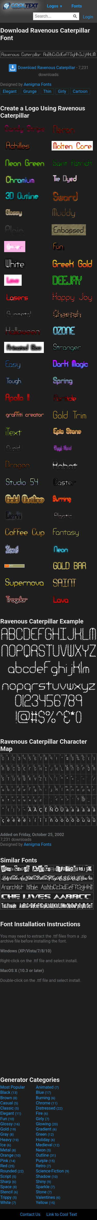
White (8, 1202)
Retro (43, 1165)
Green (45, 1134)
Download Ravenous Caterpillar (42, 67)
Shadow (47, 1176)
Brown (8, 1097)
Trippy (8, 1197)
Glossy (10, 1123)
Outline (46, 1155)
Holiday (45, 1139)
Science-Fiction (52, 1171)
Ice (5, 1144)
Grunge (29, 91)
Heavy (9, 1139)
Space (8, 1186)
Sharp (8, 1181)
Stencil (9, 1191)
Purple (45, 1160)
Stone (44, 1191)
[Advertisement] (48, 1029)
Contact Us (30, 1214)
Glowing (47, 1123)
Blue (43, 1092)
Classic (9, 1108)
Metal (8, 1150)
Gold (8, 1129)
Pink (7, 1160)
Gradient (46, 1129)
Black (9, 1092)
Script (8, 1176)
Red (7, 1165)
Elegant (10, 91)
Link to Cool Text (61, 1214)
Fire (42, 1113)
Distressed (49, 1108)
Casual (9, 1103)
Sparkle (45, 1186)
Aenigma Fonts (37, 84)
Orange (10, 1155)
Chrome (47, 1103)
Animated (47, 1087)
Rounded (12, 1171)
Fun (7, 1118)
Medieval (48, 1144)
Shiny (43, 1181)
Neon (43, 1150)
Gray (7, 1134)
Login (88, 16)
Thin (47, 91)
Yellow (45, 1202)
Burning (45, 1097)
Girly (62, 91)
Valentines (48, 1197)
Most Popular (12, 1087)
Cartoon (80, 91)
